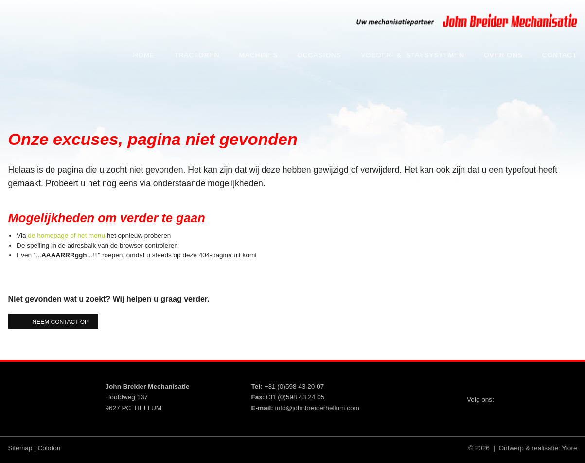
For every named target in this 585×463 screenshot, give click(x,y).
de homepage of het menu (66, 235)
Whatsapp (567, 418)
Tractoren (196, 55)
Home (144, 55)
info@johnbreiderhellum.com (317, 407)
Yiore (569, 448)
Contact (559, 55)
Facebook (540, 391)
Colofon (48, 448)
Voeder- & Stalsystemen (412, 55)
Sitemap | (22, 448)
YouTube (567, 391)
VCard (540, 418)
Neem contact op (61, 322)
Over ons (503, 55)
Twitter (512, 391)
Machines (258, 55)
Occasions (319, 55)
